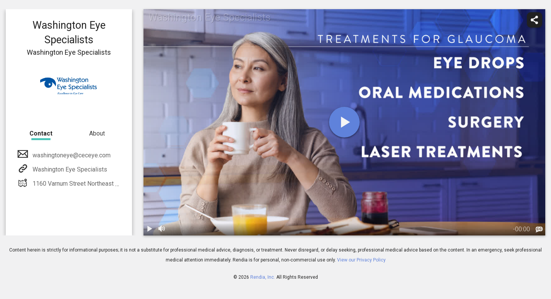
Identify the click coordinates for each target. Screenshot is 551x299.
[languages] (539, 230)
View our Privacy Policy (361, 260)
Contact (40, 133)
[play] (344, 122)
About (97, 133)
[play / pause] (149, 229)
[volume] (162, 229)
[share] (534, 20)
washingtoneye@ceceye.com (71, 155)
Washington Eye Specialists (69, 169)
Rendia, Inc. (262, 277)
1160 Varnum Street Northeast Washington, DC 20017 (103, 183)
